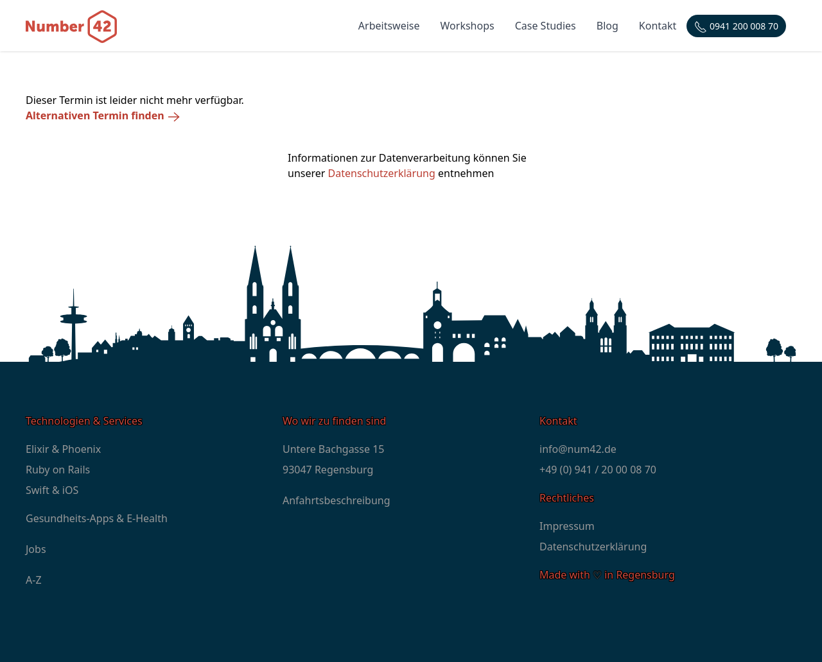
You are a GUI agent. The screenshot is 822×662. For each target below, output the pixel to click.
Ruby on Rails (58, 470)
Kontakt (658, 26)
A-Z (34, 580)
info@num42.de (577, 449)
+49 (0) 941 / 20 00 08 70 (597, 470)
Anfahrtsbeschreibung (336, 500)
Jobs (36, 549)
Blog (607, 26)
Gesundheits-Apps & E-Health (97, 518)
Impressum (567, 526)
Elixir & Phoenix (63, 449)
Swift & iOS (52, 490)
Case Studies (545, 26)
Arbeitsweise (389, 26)
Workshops (467, 26)
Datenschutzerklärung (381, 173)
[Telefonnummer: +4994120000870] (736, 26)
